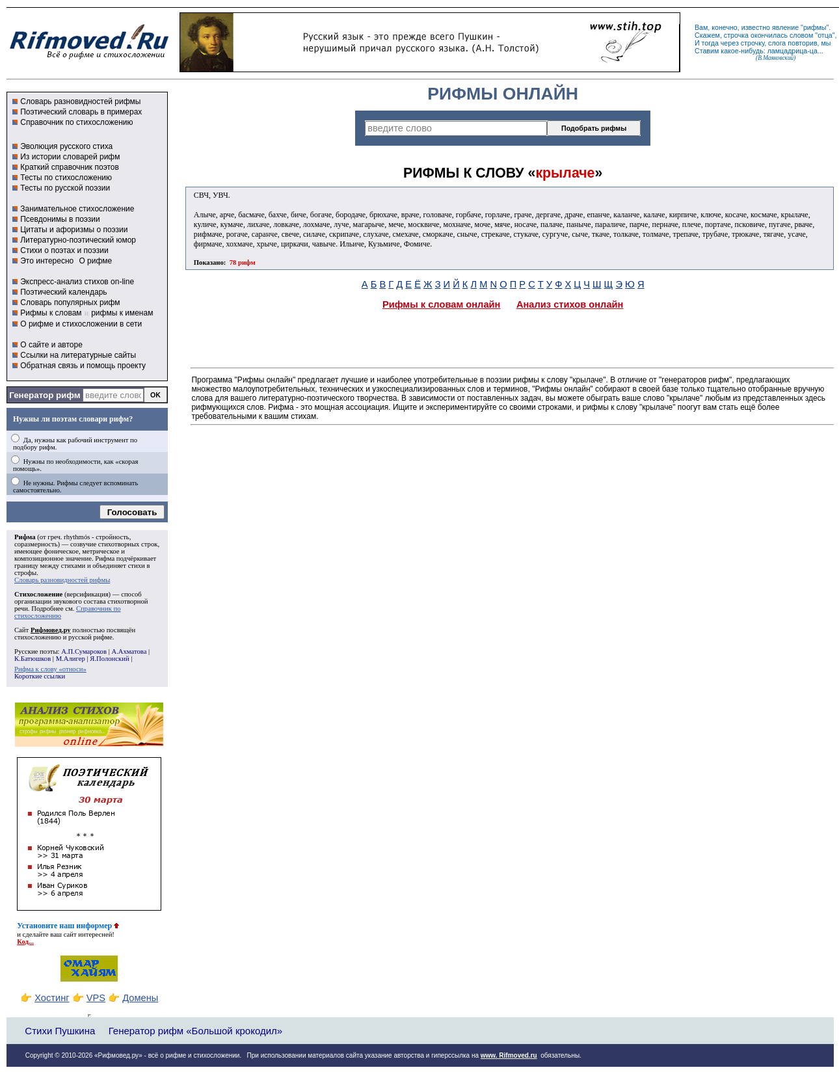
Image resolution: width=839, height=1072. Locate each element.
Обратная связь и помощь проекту (83, 365)
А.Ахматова (128, 651)
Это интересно (46, 260)
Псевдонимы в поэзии (60, 219)
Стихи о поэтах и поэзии (64, 250)
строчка (736, 35)
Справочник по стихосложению (76, 122)
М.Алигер (70, 658)
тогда (710, 43)
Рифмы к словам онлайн (441, 304)
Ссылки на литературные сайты (78, 355)
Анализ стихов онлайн (570, 304)
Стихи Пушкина (60, 1030)
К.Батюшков (32, 658)
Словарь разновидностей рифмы (80, 101)
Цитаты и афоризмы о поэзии (73, 229)
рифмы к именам (122, 312)
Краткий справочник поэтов (69, 167)
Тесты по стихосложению (66, 177)
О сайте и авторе (51, 344)
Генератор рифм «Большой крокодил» (195, 1030)
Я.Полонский (109, 658)
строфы (25, 572)
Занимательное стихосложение (77, 208)
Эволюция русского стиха (66, 146)
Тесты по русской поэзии (65, 188)
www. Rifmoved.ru (509, 1055)
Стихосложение (38, 594)
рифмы (815, 27)
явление (785, 27)
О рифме (95, 260)
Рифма (25, 537)
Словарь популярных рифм (70, 302)
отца (825, 35)
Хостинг (51, 998)
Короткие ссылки (39, 676)
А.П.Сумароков (84, 651)
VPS (96, 998)
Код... (25, 941)
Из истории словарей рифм (70, 156)
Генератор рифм (44, 395)
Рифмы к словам (50, 312)
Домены (140, 998)
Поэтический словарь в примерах (81, 111)
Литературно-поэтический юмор (78, 240)
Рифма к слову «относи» (50, 669)
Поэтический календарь (63, 292)
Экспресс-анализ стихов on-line (77, 281)
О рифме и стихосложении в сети (81, 323)
